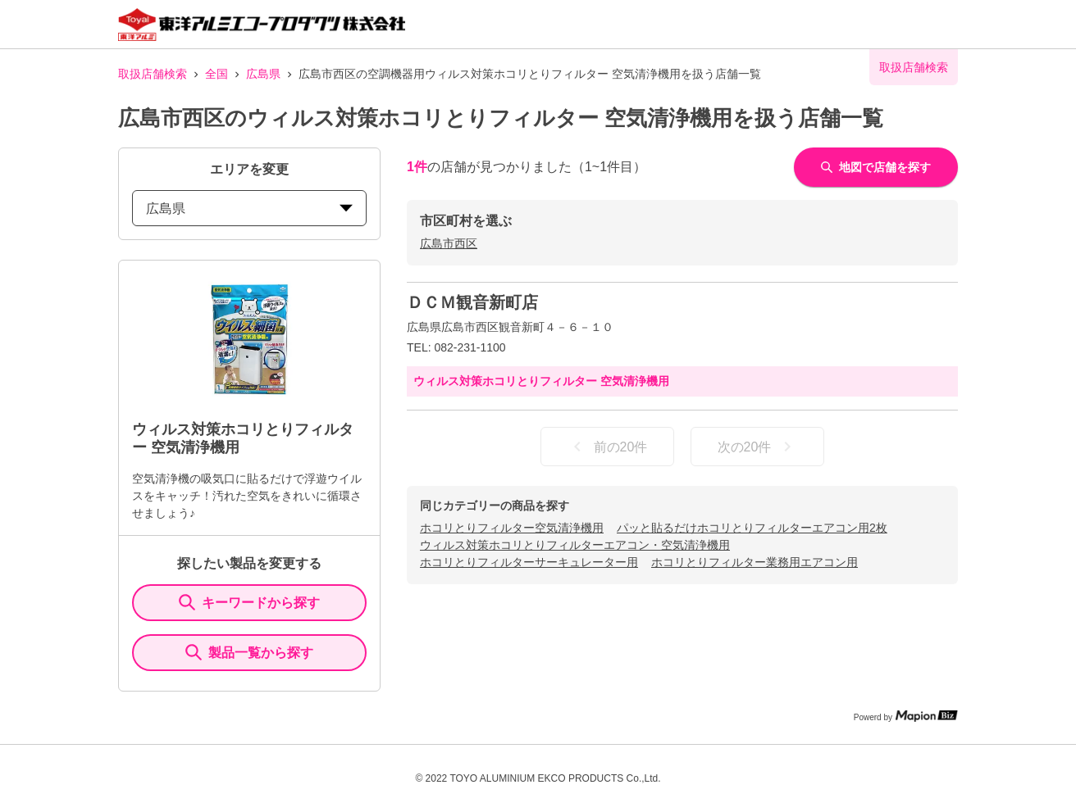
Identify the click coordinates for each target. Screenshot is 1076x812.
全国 (216, 73)
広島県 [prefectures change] (249, 208)
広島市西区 (448, 243)
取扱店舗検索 (152, 73)
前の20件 (608, 446)
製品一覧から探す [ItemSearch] (249, 652)
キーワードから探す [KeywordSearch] (249, 602)
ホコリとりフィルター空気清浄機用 (512, 527)
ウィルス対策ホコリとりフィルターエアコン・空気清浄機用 (575, 544)
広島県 (263, 73)
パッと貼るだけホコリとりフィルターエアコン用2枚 (752, 527)
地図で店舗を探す (876, 167)
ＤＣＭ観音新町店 (472, 302)
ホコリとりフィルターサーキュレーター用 (529, 562)
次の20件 (758, 446)
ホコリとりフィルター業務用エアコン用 (754, 562)
